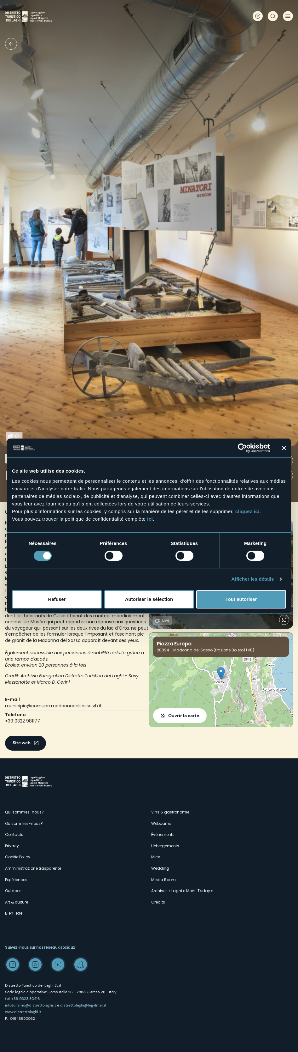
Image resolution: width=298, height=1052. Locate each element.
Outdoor (13, 890)
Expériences (16, 879)
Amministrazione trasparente (33, 868)
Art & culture (16, 902)
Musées (11, 44)
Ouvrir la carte (183, 715)
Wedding (160, 868)
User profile (258, 16)
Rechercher (273, 16)
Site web (22, 743)
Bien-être (13, 913)
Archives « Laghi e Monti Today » (182, 890)
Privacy (12, 846)
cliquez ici (247, 511)
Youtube (58, 964)
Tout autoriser (241, 599)
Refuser (57, 599)
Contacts (14, 834)
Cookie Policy (17, 857)
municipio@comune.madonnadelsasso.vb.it (53, 706)
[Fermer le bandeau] (284, 448)
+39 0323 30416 (25, 998)
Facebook (12, 964)
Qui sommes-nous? (24, 812)
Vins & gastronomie (170, 812)
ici (150, 519)
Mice (155, 857)
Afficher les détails (252, 579)
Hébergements (165, 846)
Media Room (163, 879)
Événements (163, 834)
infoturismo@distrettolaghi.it (30, 1005)
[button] (221, 673)
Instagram (35, 964)
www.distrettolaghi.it (23, 1011)
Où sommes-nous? (24, 823)
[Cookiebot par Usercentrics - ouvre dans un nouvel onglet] (242, 448)
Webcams (161, 823)
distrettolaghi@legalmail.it (83, 1005)
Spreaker (80, 964)
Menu (288, 16)
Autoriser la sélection (149, 599)
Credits (158, 902)
